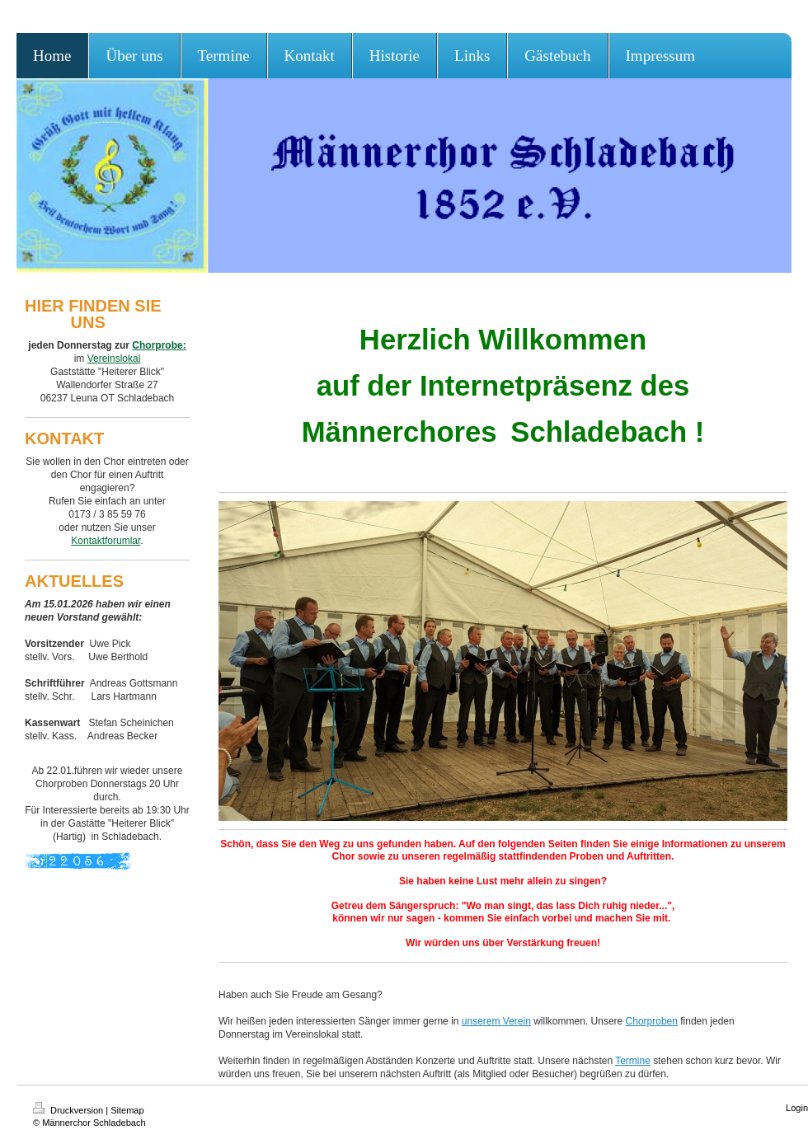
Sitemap (126, 1110)
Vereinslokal (114, 358)
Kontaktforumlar (105, 540)
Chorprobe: (159, 345)
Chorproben (652, 1021)
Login (797, 1108)
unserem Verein (496, 1021)
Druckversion (69, 1110)
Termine (633, 1061)
